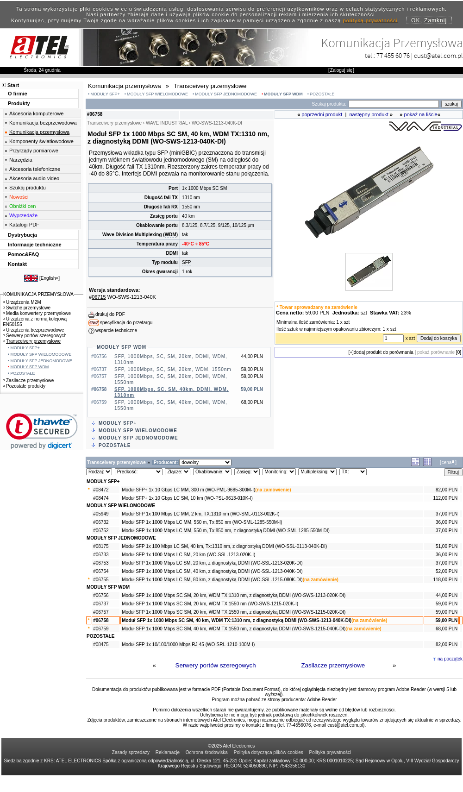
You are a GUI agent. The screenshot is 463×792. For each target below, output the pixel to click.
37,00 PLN (446, 513)
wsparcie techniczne (116, 330)
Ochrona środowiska (207, 752)
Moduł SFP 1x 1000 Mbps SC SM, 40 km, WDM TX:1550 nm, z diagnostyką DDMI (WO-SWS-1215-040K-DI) (233, 628)
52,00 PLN (446, 571)
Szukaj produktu (27, 187)
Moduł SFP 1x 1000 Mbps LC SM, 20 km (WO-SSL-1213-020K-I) (188, 554)
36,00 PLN (446, 522)
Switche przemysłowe (26, 307)
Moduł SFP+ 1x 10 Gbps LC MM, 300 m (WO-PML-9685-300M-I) (188, 489)
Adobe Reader (322, 699)
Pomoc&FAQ (23, 254)
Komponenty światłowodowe (41, 141)
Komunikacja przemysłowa (39, 132)
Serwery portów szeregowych (215, 665)
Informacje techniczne (35, 244)
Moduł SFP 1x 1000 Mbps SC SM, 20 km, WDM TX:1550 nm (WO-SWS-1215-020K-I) (210, 603)
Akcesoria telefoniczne (34, 169)
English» (49, 278)
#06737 (100, 603)
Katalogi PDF (24, 224)
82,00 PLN (446, 489)
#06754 (100, 571)
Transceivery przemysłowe (32, 341)
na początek (450, 658)
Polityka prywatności (330, 752)
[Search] (394, 104)
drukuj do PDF (110, 314)
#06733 (100, 554)
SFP (186, 262)
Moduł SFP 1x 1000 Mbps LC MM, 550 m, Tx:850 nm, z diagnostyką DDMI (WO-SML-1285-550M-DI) (226, 530)
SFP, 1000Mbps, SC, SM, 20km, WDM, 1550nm (173, 369)
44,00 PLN (446, 595)
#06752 (100, 530)
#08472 (100, 489)
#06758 (100, 620)
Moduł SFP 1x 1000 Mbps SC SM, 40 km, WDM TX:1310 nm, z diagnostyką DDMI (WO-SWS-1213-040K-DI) (236, 620)
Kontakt (17, 264)
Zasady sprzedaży (131, 752)
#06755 (100, 579)
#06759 (100, 628)
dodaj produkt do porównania (383, 352)
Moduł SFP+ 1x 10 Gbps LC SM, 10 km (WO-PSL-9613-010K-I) (187, 498)
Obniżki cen (22, 206)
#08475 (100, 644)
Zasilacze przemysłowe (333, 665)
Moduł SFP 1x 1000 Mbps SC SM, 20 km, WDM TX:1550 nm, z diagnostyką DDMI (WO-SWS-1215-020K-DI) (233, 612)
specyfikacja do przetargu (126, 322)
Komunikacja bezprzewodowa (43, 123)
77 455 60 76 (393, 55)
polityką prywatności (370, 20)
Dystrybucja (22, 235)
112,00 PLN (445, 498)
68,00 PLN (446, 628)
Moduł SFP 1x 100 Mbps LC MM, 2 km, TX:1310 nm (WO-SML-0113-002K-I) (200, 513)
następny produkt (369, 114)
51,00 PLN (446, 546)
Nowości (19, 197)
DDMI (172, 253)
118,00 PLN (445, 579)
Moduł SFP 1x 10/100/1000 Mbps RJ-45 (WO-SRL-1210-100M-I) (188, 644)
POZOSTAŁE (322, 94)
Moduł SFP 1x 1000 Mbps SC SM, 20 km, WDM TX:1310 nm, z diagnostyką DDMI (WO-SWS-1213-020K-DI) (233, 595)
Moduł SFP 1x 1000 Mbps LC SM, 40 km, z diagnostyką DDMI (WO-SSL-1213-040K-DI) (212, 571)
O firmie (17, 93)
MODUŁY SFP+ (105, 94)
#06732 (100, 522)
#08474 (100, 498)
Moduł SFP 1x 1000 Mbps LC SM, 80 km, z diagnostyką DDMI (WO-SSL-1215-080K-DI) (212, 579)
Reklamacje (168, 752)
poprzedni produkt (321, 114)
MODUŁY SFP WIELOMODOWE (157, 94)
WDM (170, 234)
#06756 (100, 595)
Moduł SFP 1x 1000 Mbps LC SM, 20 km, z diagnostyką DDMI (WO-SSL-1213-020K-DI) (212, 563)
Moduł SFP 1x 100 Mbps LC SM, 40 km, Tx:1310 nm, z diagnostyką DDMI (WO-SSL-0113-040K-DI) (224, 546)
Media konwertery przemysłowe (37, 313)
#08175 (100, 546)
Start (13, 85)
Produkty (19, 103)
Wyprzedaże (23, 215)
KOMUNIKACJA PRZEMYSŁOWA (38, 294)
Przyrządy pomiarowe (33, 150)
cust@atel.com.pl (438, 55)
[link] (42, 431)
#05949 (100, 513)
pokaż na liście (421, 114)
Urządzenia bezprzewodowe (33, 330)
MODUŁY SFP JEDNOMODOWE (226, 94)
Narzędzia (20, 160)
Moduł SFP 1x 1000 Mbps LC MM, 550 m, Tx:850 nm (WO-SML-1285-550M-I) (202, 522)
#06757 (100, 612)
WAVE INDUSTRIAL (167, 123)
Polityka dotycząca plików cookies (268, 752)
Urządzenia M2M (22, 302)
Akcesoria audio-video (34, 178)
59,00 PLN (446, 603)
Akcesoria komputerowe (36, 113)
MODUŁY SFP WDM (283, 94)
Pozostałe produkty (24, 386)
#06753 (100, 563)
